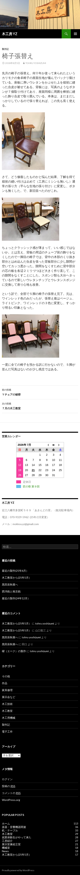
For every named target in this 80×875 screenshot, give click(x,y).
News (5, 851)
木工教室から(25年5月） (16, 577)
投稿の (8, 786)
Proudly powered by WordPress (18, 870)
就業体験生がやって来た (16, 837)
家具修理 (7, 690)
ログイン (7, 779)
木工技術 (7, 703)
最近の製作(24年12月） (16, 598)
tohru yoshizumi (35, 63)
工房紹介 (7, 840)
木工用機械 (8, 717)
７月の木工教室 (40, 405)
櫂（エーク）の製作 (14, 651)
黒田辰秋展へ (10, 584)
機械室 (6, 847)
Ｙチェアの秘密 (40, 392)
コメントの (11, 793)
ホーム (6, 823)
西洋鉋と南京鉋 (11, 591)
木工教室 (7, 710)
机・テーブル (10, 830)
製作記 (5, 49)
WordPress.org (11, 799)
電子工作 (7, 731)
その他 (6, 676)
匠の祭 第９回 (31, 486)
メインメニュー (75, 33)
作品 (4, 683)
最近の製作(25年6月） (15, 570)
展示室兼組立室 (11, 844)
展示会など (8, 697)
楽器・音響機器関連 (14, 827)
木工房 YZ (9, 34)
